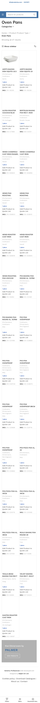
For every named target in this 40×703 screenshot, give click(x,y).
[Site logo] (19, 8)
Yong (4, 581)
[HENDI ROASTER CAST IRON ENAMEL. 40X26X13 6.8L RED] (28, 224)
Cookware (6, 76)
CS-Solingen (6, 120)
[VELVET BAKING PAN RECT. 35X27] (28, 564)
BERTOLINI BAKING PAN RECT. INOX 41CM (27, 113)
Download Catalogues (25, 679)
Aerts (4, 79)
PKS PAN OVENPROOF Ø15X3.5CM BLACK (10, 363)
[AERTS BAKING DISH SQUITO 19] (28, 59)
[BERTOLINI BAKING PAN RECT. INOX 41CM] (28, 100)
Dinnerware (24, 324)
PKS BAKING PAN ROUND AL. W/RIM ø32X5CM (27, 278)
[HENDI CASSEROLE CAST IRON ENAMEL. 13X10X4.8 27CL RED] (28, 142)
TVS (21, 542)
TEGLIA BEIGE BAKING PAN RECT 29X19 (9, 576)
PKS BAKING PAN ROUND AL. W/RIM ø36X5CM (9, 319)
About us (15, 681)
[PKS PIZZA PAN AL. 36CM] (28, 481)
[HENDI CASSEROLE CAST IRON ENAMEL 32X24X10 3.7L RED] (10, 142)
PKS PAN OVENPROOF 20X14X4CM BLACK (27, 319)
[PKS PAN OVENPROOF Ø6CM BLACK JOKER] (28, 394)
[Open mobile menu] (3, 14)
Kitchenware (7, 74)
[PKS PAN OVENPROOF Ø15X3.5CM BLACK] (10, 351)
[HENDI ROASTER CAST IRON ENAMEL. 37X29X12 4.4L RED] (10, 224)
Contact (23, 681)
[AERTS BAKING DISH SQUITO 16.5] (10, 59)
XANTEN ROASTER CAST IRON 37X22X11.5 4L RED (10, 617)
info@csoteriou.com (15, 2)
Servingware (24, 326)
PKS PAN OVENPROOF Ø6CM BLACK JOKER (27, 406)
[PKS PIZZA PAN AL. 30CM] (10, 481)
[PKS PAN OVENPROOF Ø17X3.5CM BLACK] (10, 394)
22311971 (26, 2)
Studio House (25, 120)
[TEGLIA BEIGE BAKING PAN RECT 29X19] (10, 564)
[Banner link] (19, 651)
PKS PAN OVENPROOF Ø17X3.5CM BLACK (10, 406)
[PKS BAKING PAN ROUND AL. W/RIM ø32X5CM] (28, 266)
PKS (21, 285)
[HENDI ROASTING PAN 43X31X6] (10, 266)
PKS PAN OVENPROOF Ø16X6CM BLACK (27, 363)
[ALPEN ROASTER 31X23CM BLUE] (10, 100)
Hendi (4, 161)
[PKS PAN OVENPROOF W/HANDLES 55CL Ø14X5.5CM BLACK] (10, 437)
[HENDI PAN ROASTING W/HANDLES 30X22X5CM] (10, 183)
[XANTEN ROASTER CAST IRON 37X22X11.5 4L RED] (10, 605)
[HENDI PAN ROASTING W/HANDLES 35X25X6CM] (28, 183)
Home (4, 33)
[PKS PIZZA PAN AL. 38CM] (10, 522)
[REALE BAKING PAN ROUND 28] (28, 522)
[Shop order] (35, 46)
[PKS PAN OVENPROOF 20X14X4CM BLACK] (28, 307)
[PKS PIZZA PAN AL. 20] (28, 437)
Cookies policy (8, 679)
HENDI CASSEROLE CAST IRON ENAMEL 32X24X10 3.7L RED (10, 154)
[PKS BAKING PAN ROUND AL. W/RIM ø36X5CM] (10, 307)
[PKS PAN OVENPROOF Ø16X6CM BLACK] (28, 351)
